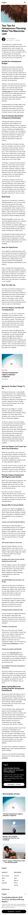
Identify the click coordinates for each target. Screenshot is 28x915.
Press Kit (16, 876)
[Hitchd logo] (4, 869)
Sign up (16, 880)
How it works (5, 876)
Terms (15, 883)
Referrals (4, 883)
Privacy (16, 885)
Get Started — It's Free (14, 784)
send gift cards (14, 652)
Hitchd (13, 38)
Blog (15, 878)
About (3, 878)
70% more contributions (10, 643)
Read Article (5, 379)
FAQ (3, 880)
